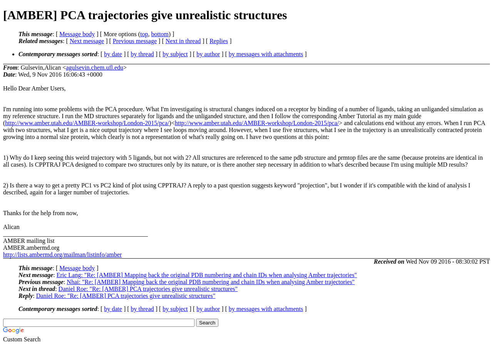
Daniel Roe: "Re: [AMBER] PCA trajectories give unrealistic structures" (148, 289)
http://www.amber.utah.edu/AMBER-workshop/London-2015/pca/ (87, 123)
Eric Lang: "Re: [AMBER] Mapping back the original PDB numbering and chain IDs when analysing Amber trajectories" (207, 275)
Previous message (135, 41)
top (144, 34)
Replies (219, 41)
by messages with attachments (266, 54)
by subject (175, 54)
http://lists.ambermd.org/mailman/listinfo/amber (62, 254)
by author (208, 54)
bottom (159, 34)
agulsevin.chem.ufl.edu (94, 67)
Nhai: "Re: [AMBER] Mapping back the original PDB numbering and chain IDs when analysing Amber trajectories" (211, 282)
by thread (142, 54)
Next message (87, 41)
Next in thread (183, 41)
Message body (77, 34)
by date (113, 54)
